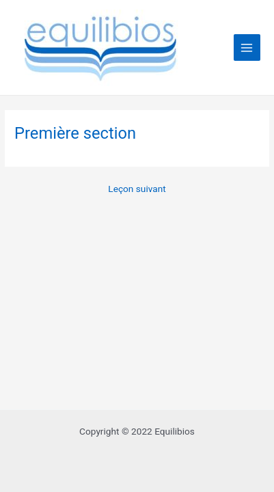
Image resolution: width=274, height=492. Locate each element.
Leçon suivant (136, 189)
